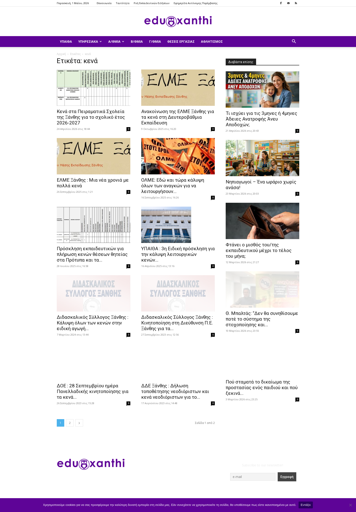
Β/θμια (137, 41)
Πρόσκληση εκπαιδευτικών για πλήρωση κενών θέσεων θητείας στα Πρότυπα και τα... (92, 254)
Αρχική (61, 54)
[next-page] (79, 423)
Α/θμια (116, 41)
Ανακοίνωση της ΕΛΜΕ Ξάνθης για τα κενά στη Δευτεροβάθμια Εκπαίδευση (177, 117)
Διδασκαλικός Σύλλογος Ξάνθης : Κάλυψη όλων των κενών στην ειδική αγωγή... (92, 322)
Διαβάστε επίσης (240, 62)
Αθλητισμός (212, 41)
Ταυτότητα (122, 3)
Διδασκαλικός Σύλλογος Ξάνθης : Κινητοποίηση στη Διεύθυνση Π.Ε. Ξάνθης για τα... (177, 322)
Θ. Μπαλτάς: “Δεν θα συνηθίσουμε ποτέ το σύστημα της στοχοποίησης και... (262, 319)
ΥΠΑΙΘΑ (66, 41)
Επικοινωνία (104, 3)
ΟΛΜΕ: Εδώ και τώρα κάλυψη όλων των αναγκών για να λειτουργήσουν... (172, 185)
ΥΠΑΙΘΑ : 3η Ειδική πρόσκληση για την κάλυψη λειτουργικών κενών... (178, 254)
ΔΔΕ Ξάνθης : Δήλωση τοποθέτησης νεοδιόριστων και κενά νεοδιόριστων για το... (175, 391)
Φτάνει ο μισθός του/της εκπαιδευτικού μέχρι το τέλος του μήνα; (259, 250)
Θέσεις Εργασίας (181, 41)
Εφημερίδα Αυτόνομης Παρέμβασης (196, 3)
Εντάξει (306, 505)
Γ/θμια (155, 41)
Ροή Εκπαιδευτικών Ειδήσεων (151, 3)
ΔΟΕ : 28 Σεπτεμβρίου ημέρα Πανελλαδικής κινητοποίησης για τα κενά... (93, 391)
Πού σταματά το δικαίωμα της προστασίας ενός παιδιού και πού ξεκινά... (262, 387)
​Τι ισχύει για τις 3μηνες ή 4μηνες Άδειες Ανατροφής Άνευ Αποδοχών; (261, 119)
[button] (293, 42)
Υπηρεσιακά (90, 41)
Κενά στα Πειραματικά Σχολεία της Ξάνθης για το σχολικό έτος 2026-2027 (91, 117)
